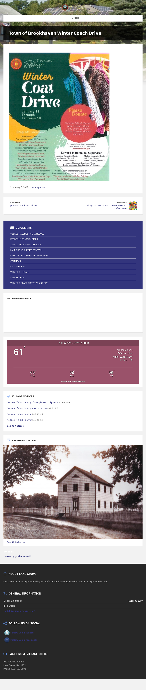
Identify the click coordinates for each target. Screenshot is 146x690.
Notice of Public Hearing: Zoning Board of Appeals (32, 402)
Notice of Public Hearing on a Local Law (27, 408)
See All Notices (15, 425)
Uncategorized (38, 187)
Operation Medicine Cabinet (23, 205)
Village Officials (19, 271)
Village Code (17, 277)
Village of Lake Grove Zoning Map (29, 283)
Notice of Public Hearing (19, 413)
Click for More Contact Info (20, 611)
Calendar (15, 261)
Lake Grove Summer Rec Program (29, 255)
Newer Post (14, 202)
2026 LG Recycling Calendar (25, 244)
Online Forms (18, 266)
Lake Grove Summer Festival (26, 250)
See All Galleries (16, 542)
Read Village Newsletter (24, 239)
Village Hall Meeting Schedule (27, 233)
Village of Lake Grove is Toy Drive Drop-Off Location (107, 207)
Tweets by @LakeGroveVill (17, 556)
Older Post (121, 202)
